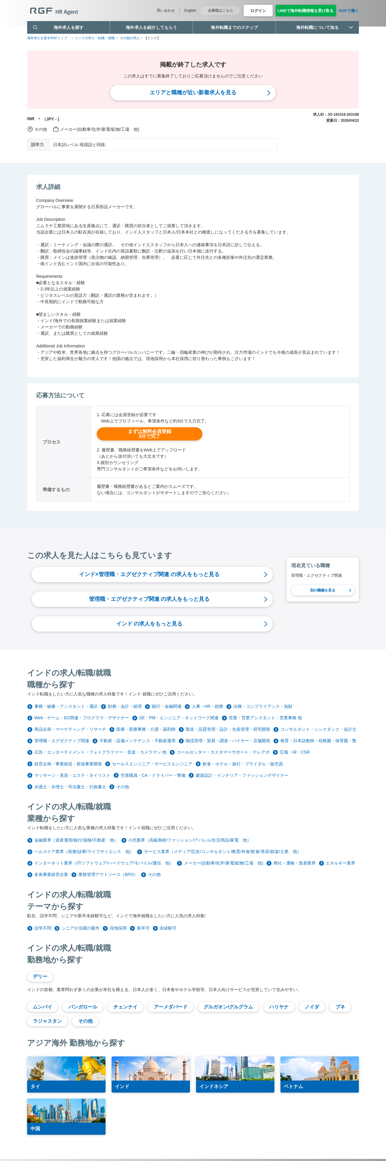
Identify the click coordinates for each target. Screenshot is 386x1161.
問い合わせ (166, 10)
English (190, 10)
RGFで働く (349, 10)
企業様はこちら (220, 10)
